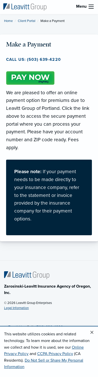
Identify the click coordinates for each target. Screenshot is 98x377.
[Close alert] (92, 332)
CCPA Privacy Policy (55, 353)
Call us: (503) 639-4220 (33, 59)
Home (8, 21)
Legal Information (16, 308)
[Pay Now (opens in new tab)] (30, 77)
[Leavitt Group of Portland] (24, 6)
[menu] (91, 7)
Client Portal (26, 21)
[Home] (26, 274)
